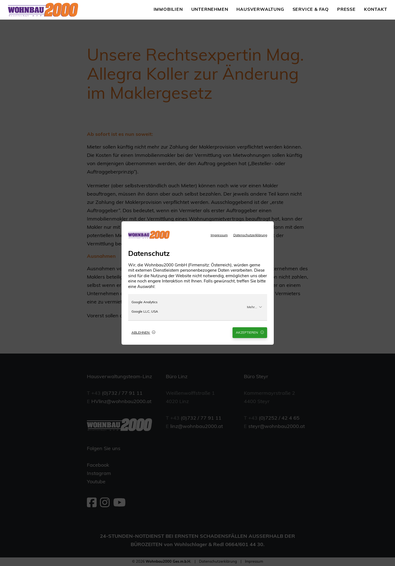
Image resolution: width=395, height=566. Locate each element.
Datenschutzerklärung (250, 235)
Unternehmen (209, 9)
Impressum (219, 235)
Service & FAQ (311, 9)
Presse (346, 9)
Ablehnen (143, 332)
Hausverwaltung (260, 9)
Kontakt (375, 9)
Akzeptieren (250, 332)
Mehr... (254, 307)
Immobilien (168, 9)
